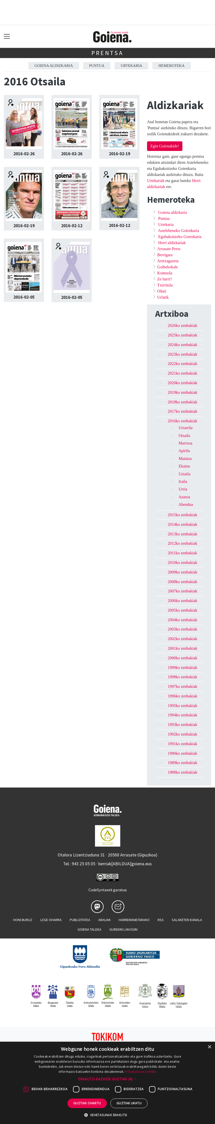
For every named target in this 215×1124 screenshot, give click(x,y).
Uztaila (184, 474)
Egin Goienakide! (164, 146)
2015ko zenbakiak (182, 515)
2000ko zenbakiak (182, 658)
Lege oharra (51, 920)
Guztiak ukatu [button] (128, 1103)
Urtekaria (131, 66)
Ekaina (184, 466)
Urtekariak (155, 180)
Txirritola (165, 285)
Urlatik (163, 297)
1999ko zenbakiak (182, 667)
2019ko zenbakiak (182, 392)
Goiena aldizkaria (53, 66)
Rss (161, 920)
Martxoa (185, 443)
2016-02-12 (71, 225)
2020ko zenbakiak (182, 383)
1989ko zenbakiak (182, 763)
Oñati (161, 291)
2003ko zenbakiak (182, 629)
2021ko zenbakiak (182, 373)
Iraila (183, 481)
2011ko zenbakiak (182, 553)
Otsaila (184, 435)
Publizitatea (80, 920)
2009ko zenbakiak (182, 572)
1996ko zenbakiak (182, 696)
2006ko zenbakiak (182, 600)
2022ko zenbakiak (182, 363)
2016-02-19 (119, 153)
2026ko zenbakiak (182, 325)
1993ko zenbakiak (182, 724)
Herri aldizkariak (172, 243)
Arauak (104, 920)
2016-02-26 (24, 153)
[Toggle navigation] (7, 36)
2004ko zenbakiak (182, 620)
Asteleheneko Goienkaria (178, 230)
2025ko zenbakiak (182, 335)
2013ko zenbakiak (182, 534)
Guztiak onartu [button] (87, 1103)
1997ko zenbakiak (182, 686)
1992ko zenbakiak (182, 734)
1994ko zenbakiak (182, 715)
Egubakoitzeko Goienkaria (179, 236)
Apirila (184, 451)
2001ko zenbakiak (182, 648)
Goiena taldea (89, 929)
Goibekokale (167, 267)
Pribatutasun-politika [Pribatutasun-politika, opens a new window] (140, 1071)
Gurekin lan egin (123, 929)
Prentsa (107, 53)
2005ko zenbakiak (182, 610)
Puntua (97, 66)
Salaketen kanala (187, 920)
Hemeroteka (171, 66)
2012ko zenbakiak (182, 543)
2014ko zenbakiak (182, 524)
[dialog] (107, 1083)
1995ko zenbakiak (182, 705)
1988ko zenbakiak (182, 772)
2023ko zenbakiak (182, 354)
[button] (107, 1079)
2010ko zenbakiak (182, 562)
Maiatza (185, 458)
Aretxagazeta (167, 261)
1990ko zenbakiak (182, 753)
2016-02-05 (24, 297)
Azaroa (184, 497)
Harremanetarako (134, 920)
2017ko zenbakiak (182, 411)
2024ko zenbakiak (182, 345)
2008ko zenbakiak (182, 582)
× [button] (209, 1047)
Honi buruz (22, 920)
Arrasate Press (168, 249)
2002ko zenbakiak (182, 639)
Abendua (185, 504)
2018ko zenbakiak (182, 402)
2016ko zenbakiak (182, 421)
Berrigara (164, 255)
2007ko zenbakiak (182, 591)
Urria (183, 489)
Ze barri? (164, 279)
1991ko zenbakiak (182, 744)
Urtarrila (186, 428)
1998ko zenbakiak (182, 677)
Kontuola (164, 273)
